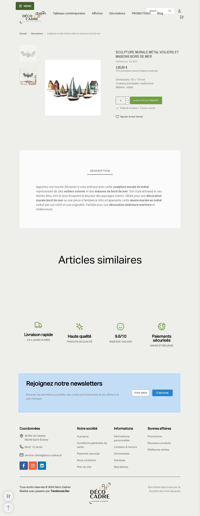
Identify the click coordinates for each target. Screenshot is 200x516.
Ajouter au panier (146, 100)
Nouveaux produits (159, 443)
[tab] (100, 171)
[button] (129, 117)
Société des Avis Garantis (164, 491)
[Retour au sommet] (8, 508)
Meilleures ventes (158, 450)
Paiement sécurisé (88, 454)
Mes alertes (121, 467)
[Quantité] (121, 100)
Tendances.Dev (59, 491)
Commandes (121, 454)
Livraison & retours (125, 447)
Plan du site (84, 467)
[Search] (170, 11)
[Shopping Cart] (8, 496)
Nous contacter (86, 460)
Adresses (119, 460)
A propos (82, 436)
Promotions (155, 436)
